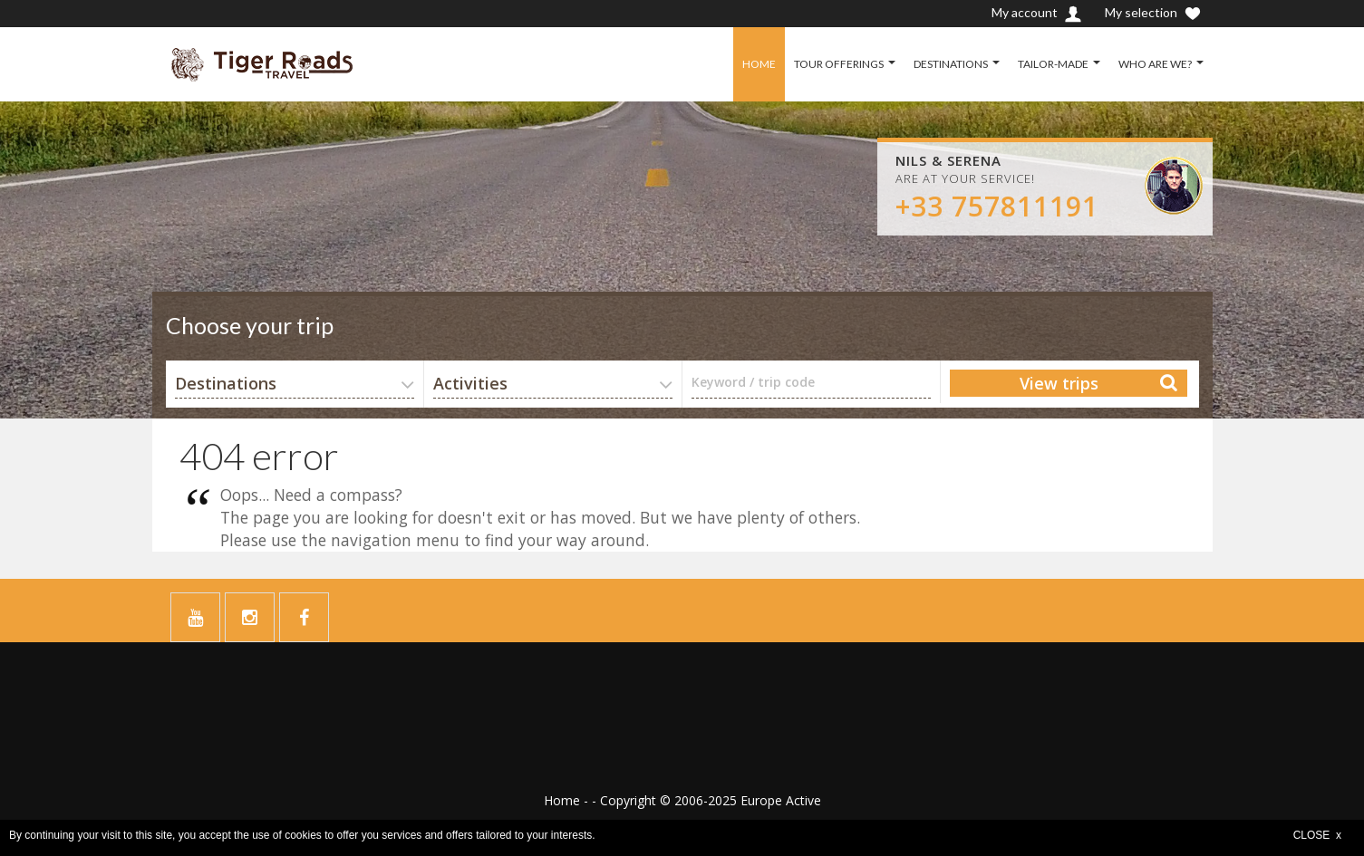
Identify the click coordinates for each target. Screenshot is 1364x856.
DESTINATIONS (951, 64)
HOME (759, 64)
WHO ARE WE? (1155, 64)
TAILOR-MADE (1053, 64)
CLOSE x (1317, 835)
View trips (1059, 383)
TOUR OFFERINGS (839, 64)
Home (562, 800)
